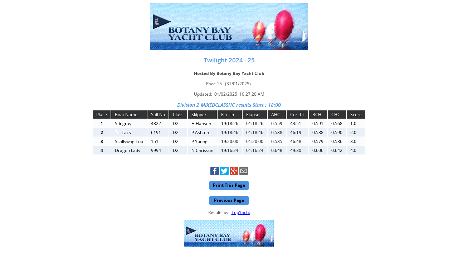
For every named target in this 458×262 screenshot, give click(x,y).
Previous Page (229, 200)
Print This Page (229, 185)
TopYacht (241, 212)
